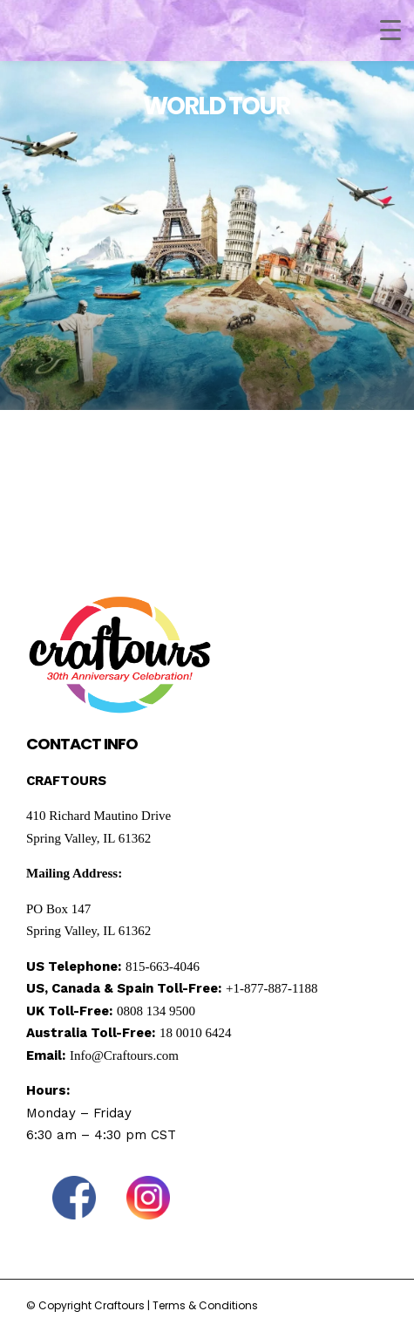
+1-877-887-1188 (271, 988)
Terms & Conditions (205, 1305)
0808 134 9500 (156, 1011)
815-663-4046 (163, 966)
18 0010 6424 (195, 1033)
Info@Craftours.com (124, 1055)
